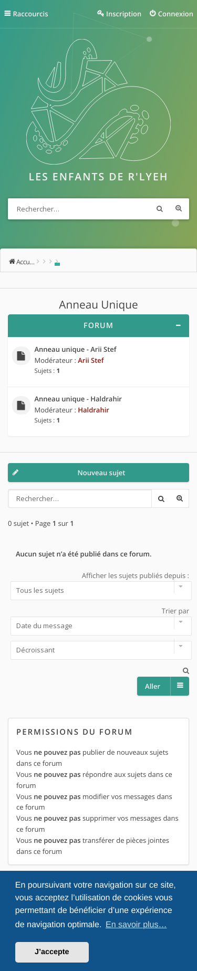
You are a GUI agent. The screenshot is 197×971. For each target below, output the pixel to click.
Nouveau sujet (102, 472)
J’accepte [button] (52, 952)
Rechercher (159, 208)
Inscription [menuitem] (123, 13)
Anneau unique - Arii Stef (76, 349)
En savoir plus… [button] (136, 924)
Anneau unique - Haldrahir (78, 399)
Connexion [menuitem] (175, 13)
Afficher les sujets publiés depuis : (98, 585)
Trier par (98, 621)
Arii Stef (90, 360)
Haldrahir (93, 410)
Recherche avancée (178, 208)
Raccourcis (30, 13)
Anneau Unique (98, 304)
